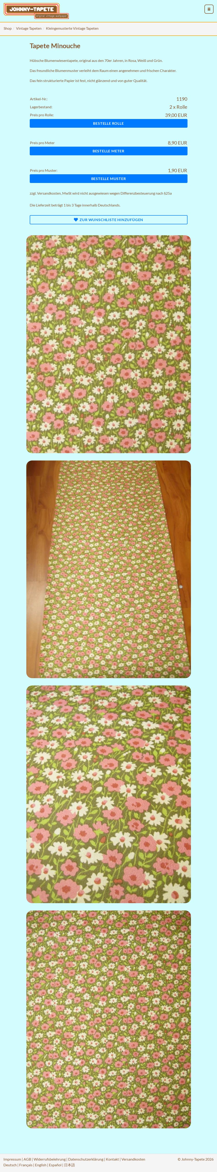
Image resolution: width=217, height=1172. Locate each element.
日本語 (69, 1165)
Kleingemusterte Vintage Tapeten (72, 28)
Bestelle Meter (108, 151)
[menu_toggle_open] (209, 9)
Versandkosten (49, 193)
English (40, 1165)
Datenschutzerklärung (85, 1159)
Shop (8, 28)
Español (55, 1165)
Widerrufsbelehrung (50, 1159)
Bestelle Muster (108, 178)
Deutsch (10, 1165)
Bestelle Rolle (108, 123)
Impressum (12, 1159)
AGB (27, 1159)
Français (25, 1165)
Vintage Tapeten (29, 28)
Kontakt (112, 1159)
